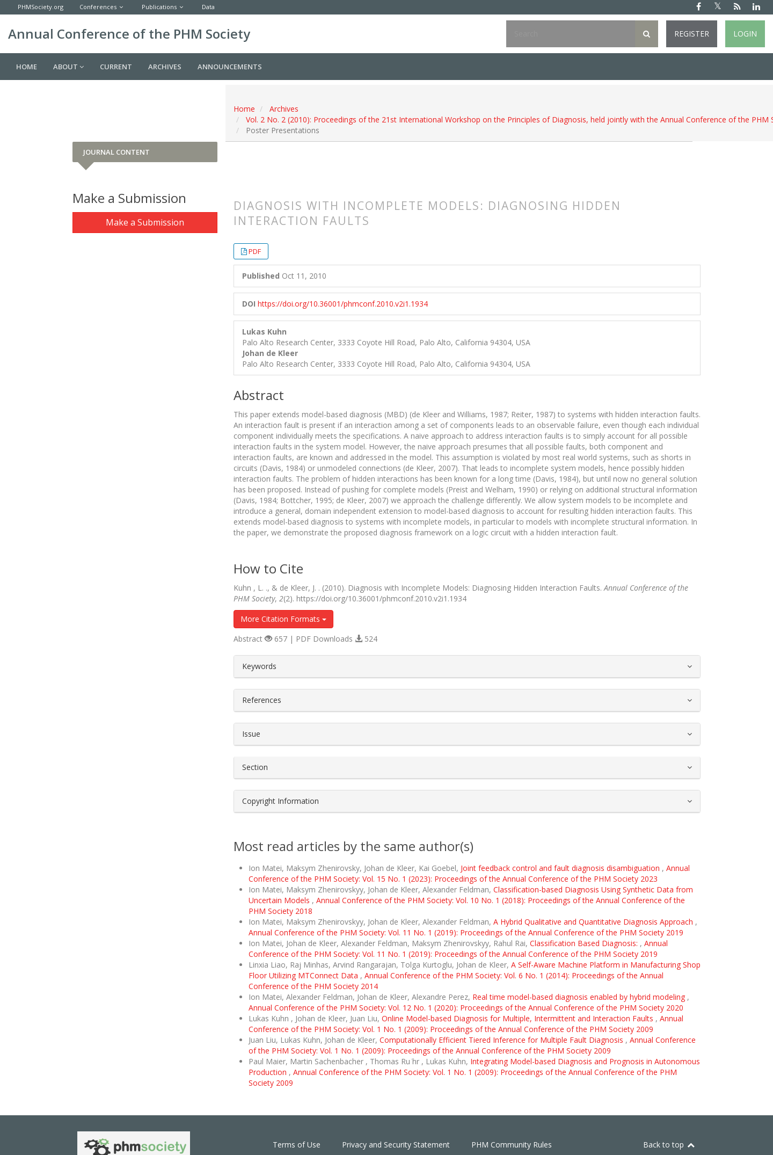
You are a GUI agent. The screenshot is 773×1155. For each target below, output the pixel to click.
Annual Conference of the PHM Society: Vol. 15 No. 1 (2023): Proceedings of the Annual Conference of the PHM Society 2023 (469, 873)
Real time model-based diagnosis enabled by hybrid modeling (579, 997)
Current (116, 66)
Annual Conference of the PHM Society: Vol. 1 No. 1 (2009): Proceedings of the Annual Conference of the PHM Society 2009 (466, 1023)
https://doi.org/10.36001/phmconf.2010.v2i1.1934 (343, 304)
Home (26, 66)
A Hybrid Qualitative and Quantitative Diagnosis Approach (594, 922)
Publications (159, 7)
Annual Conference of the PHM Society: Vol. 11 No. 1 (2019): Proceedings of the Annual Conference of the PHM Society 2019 (466, 932)
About (68, 66)
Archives (164, 66)
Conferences (97, 7)
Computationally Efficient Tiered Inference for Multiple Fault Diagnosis (502, 1040)
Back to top (669, 1144)
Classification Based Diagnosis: (585, 943)
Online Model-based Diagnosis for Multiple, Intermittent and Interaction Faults (518, 1018)
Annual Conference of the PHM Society (129, 33)
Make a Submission (145, 222)
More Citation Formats (283, 619)
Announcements (230, 66)
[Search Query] (570, 33)
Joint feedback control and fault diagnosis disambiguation (561, 868)
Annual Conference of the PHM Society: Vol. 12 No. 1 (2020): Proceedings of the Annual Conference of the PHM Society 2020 (466, 1008)
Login (745, 33)
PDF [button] (255, 251)
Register (691, 33)
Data (208, 7)
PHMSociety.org (40, 7)
